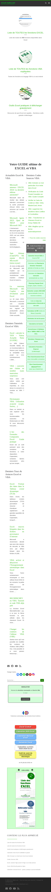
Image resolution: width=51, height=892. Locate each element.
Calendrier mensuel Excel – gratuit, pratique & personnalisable (23, 869)
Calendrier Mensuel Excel (25, 737)
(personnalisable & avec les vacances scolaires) (36, 293)
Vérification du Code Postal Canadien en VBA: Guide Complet (36, 194)
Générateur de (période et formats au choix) (36, 266)
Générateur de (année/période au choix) (36, 276)
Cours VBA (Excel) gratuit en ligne (16, 866)
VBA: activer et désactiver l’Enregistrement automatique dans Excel (17, 565)
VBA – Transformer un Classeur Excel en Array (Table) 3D (36, 220)
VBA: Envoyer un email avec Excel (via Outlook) (20, 856)
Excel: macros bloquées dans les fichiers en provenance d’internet (17, 532)
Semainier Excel (25, 742)
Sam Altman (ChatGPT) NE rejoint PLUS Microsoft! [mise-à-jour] (17, 258)
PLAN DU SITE (25, 762)
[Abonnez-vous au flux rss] (20, 666)
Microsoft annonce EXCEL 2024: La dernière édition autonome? (17, 190)
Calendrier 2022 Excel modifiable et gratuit (18, 852)
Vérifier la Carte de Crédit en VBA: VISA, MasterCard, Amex (36, 202)
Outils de (36, 303)
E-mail (25, 692)
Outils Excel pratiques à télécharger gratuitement (20, 849)
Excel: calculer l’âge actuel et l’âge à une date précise (21, 862)
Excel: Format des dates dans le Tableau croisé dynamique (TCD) (17, 489)
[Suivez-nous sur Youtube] (16, 666)
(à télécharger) (36, 349)
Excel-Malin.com (14, 880)
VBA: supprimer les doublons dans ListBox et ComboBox (36, 211)
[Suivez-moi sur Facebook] (12, 666)
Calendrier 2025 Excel (25, 731)
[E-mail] (8, 666)
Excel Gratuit (25, 727)
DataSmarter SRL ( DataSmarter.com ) (19, 884)
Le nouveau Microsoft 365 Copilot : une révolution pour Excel (17, 291)
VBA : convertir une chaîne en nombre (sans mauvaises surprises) (17, 371)
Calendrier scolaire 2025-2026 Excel (25, 748)
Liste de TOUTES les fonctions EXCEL (25, 33)
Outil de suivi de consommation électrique (25, 755)
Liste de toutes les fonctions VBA (16, 842)
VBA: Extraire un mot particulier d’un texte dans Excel (36, 185)
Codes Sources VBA (12, 859)
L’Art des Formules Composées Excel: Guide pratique (17, 437)
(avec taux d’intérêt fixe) (36, 367)
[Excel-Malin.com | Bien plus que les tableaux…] (8, 3)
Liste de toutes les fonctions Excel (16, 846)
